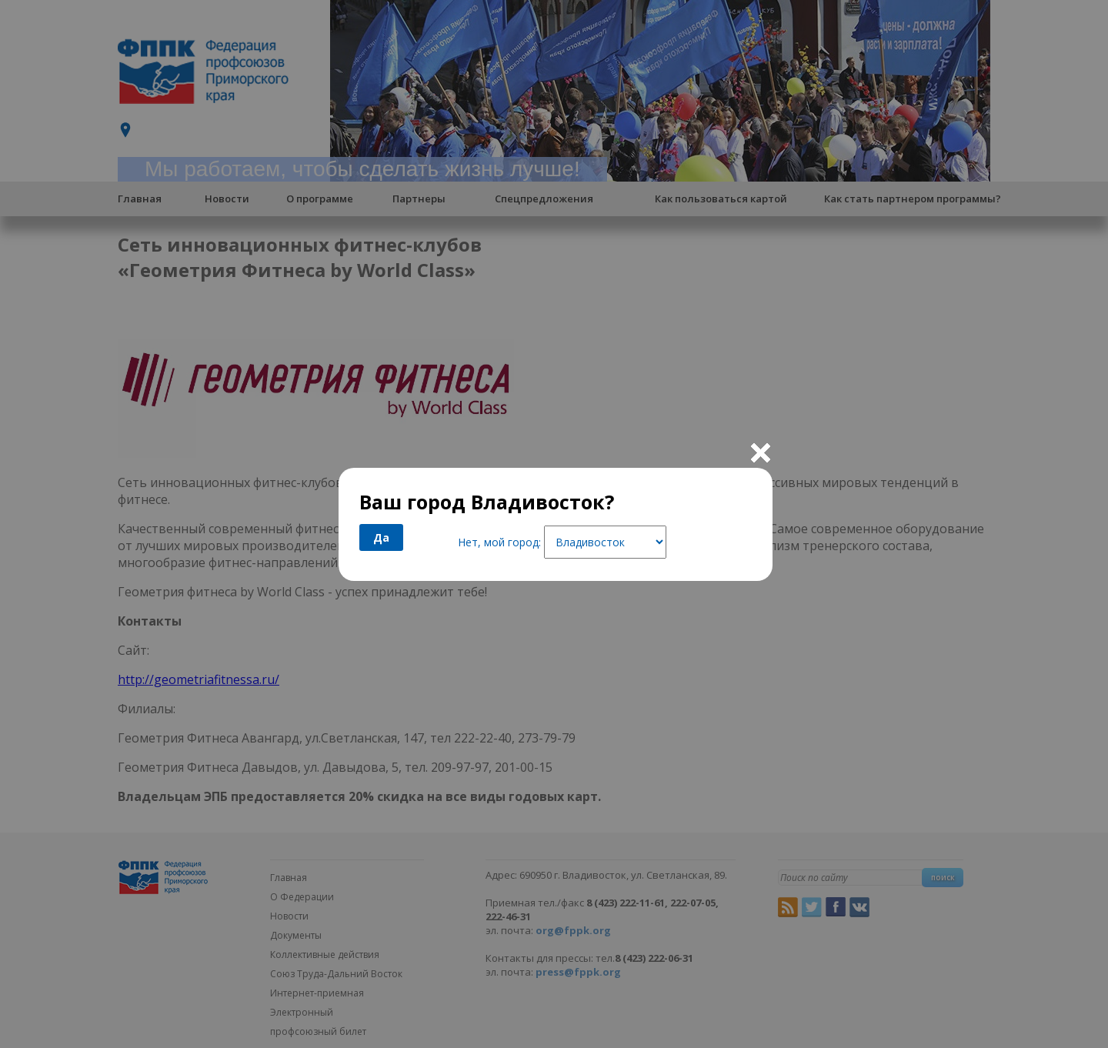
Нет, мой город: (499, 542)
